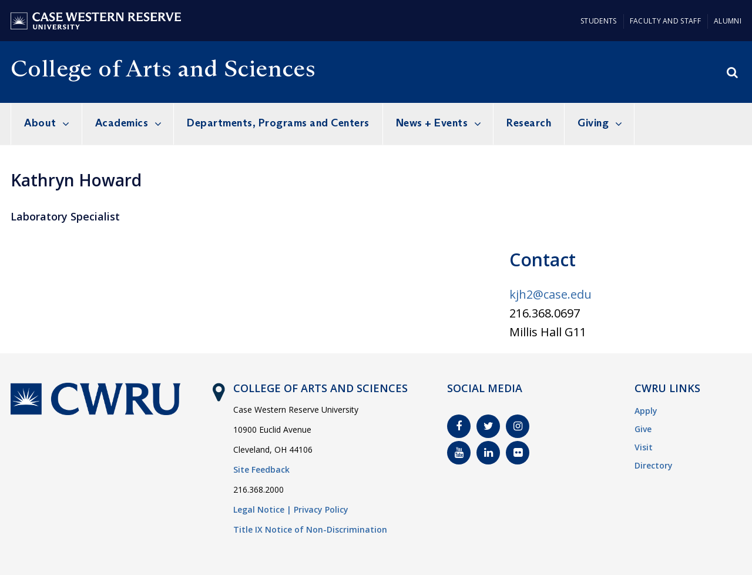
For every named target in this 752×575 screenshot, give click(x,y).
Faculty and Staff (665, 21)
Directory (653, 465)
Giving (593, 122)
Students (598, 21)
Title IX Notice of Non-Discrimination (310, 529)
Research (528, 122)
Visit (643, 447)
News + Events (432, 122)
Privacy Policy (321, 509)
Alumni (727, 21)
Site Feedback (261, 469)
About (40, 122)
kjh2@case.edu (550, 294)
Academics (122, 122)
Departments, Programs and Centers (278, 122)
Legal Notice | (262, 509)
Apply (645, 410)
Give (643, 428)
